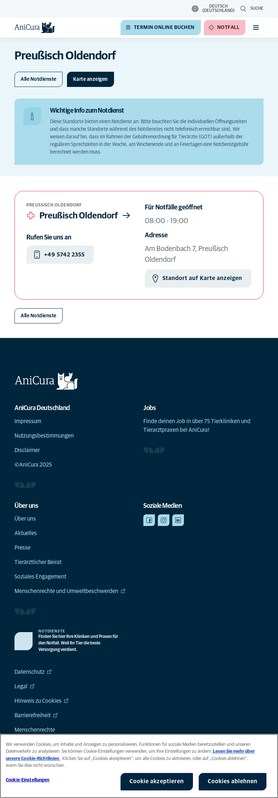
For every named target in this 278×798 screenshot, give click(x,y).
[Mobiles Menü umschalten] (256, 27)
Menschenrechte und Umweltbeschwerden (70, 591)
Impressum (27, 421)
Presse (22, 548)
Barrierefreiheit (36, 715)
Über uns (25, 519)
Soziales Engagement (40, 577)
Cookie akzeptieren (157, 781)
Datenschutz (33, 672)
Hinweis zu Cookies (41, 701)
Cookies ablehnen (232, 781)
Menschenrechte (34, 730)
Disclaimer (27, 450)
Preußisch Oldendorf (79, 215)
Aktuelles (25, 533)
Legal (24, 686)
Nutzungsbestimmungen (44, 436)
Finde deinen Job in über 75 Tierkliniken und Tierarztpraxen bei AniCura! (196, 425)
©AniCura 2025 (33, 465)
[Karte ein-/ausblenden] (90, 79)
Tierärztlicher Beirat (38, 562)
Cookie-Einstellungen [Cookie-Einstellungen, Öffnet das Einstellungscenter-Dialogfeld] (28, 780)
